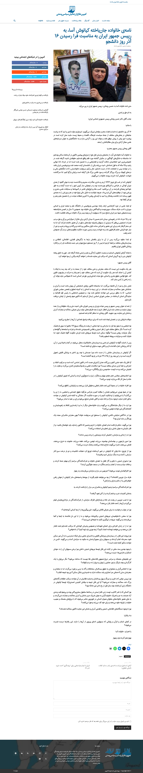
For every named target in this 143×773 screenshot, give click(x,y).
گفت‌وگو (87, 20)
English (40, 20)
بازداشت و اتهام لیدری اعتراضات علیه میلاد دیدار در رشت (31, 95)
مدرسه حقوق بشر (63, 20)
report (120, 656)
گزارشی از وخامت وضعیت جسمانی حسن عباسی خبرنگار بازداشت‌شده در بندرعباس (31, 111)
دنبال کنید (44, 67)
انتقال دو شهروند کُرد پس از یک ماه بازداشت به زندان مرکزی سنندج (31, 128)
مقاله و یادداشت (76, 20)
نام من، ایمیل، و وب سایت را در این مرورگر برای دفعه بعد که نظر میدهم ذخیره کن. (103, 721)
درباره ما (16, 771)
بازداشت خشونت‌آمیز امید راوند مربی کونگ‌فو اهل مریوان (30, 119)
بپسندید (44, 62)
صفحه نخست (106, 20)
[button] (14, 21)
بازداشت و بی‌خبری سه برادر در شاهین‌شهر (35, 102)
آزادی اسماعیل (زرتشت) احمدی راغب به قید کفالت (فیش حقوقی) (115, 667)
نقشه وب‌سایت (50, 20)
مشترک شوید (43, 81)
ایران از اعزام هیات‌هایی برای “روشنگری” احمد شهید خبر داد (73, 667)
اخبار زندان (95, 20)
